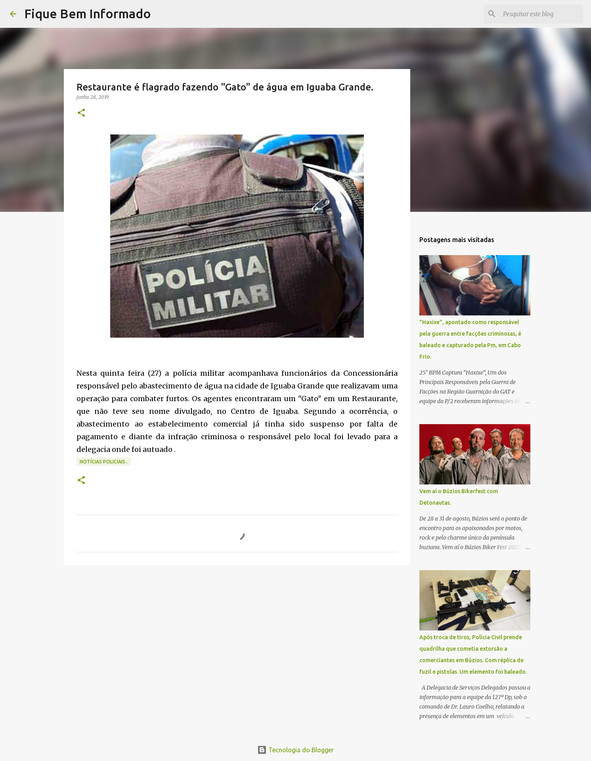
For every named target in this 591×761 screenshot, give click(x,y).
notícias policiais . (104, 461)
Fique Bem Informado (87, 13)
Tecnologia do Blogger (295, 749)
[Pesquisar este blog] (541, 13)
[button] (81, 113)
